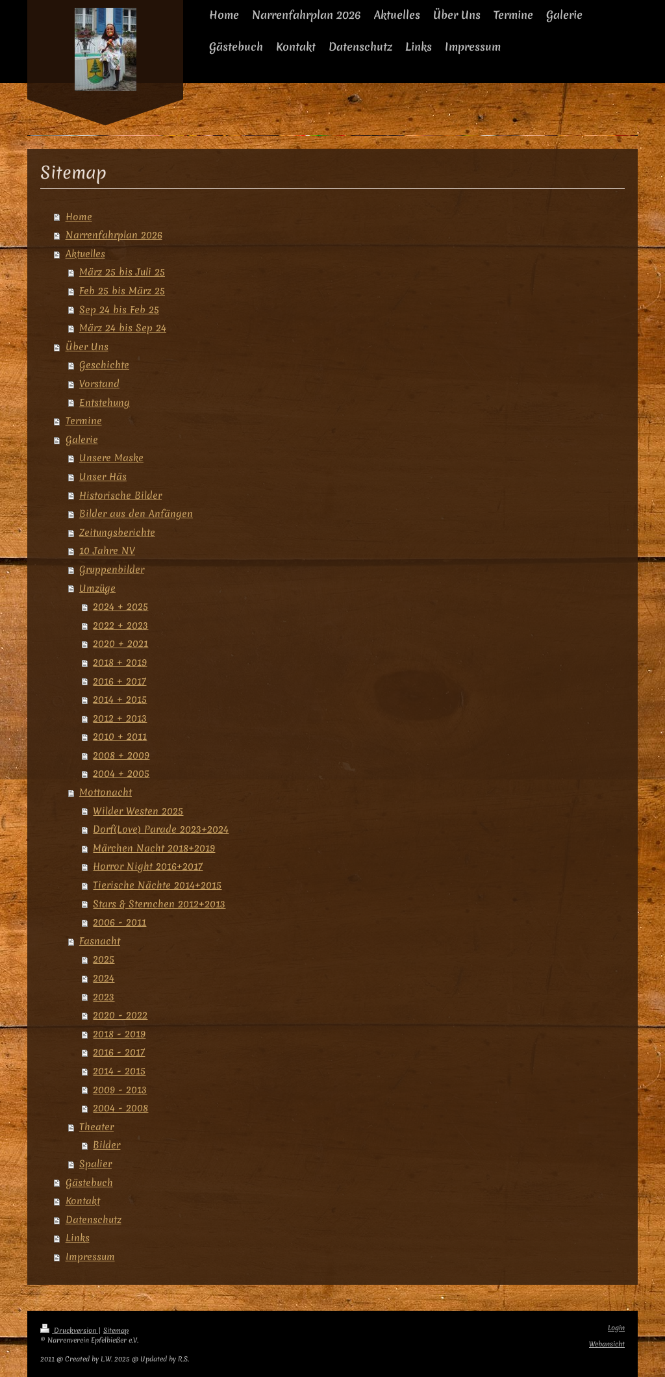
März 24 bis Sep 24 (122, 328)
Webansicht (607, 1344)
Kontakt (83, 1200)
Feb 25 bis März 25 (122, 290)
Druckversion (69, 1330)
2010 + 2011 (120, 736)
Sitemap (116, 1330)
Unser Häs (103, 476)
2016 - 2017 (119, 1052)
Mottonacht (105, 792)
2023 (103, 997)
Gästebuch (89, 1182)
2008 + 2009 (121, 755)
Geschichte (104, 365)
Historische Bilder (120, 495)
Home (79, 216)
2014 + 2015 (120, 699)
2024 (103, 978)
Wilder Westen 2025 (138, 811)
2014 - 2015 (119, 1071)
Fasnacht (99, 941)
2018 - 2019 (119, 1034)
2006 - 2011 (119, 922)
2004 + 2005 (121, 773)
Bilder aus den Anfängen (136, 513)
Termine (84, 420)
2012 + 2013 (120, 718)
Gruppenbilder (111, 569)
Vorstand (99, 383)
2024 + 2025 (120, 606)
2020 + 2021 (120, 643)
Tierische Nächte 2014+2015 (157, 885)
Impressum (90, 1256)
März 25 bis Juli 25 (122, 272)
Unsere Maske (111, 457)
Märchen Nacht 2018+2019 (154, 848)
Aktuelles (85, 253)
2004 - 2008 (120, 1108)
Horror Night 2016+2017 (148, 866)
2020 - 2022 (120, 1015)
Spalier (95, 1163)
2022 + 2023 (120, 625)
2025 (103, 959)
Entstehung (104, 402)
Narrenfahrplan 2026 (114, 235)
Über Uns (87, 346)
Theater (96, 1126)
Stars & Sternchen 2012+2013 (159, 904)
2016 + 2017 (119, 681)
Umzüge (97, 588)
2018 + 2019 (120, 662)
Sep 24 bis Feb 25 (119, 309)
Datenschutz (93, 1219)
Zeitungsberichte (117, 532)
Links (78, 1237)
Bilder (106, 1145)
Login (616, 1328)
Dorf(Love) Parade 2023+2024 (161, 829)
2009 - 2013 (120, 1089)
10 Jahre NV (107, 550)
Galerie (82, 439)
